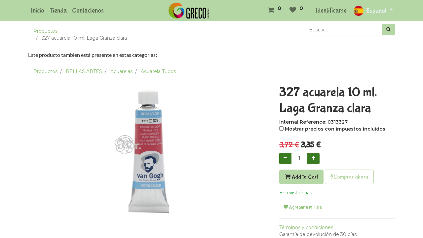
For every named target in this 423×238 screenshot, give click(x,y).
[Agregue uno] (313, 158)
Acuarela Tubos (158, 71)
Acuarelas (121, 71)
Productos (45, 31)
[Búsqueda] (388, 29)
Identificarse (331, 10)
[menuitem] (37, 10)
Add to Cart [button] (301, 177)
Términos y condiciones (306, 227)
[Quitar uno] (285, 158)
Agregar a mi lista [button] (303, 207)
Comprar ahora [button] (349, 177)
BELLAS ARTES (84, 71)
